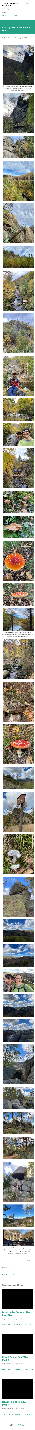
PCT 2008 (14, 15)
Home (4, 15)
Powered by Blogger (17, 1425)
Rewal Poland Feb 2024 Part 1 (15, 1403)
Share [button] (28, 1260)
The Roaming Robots (10, 4)
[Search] (27, 3)
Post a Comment (8, 1274)
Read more (29, 1325)
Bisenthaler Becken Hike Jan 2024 (16, 1314)
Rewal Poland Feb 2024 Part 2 (15, 1358)
